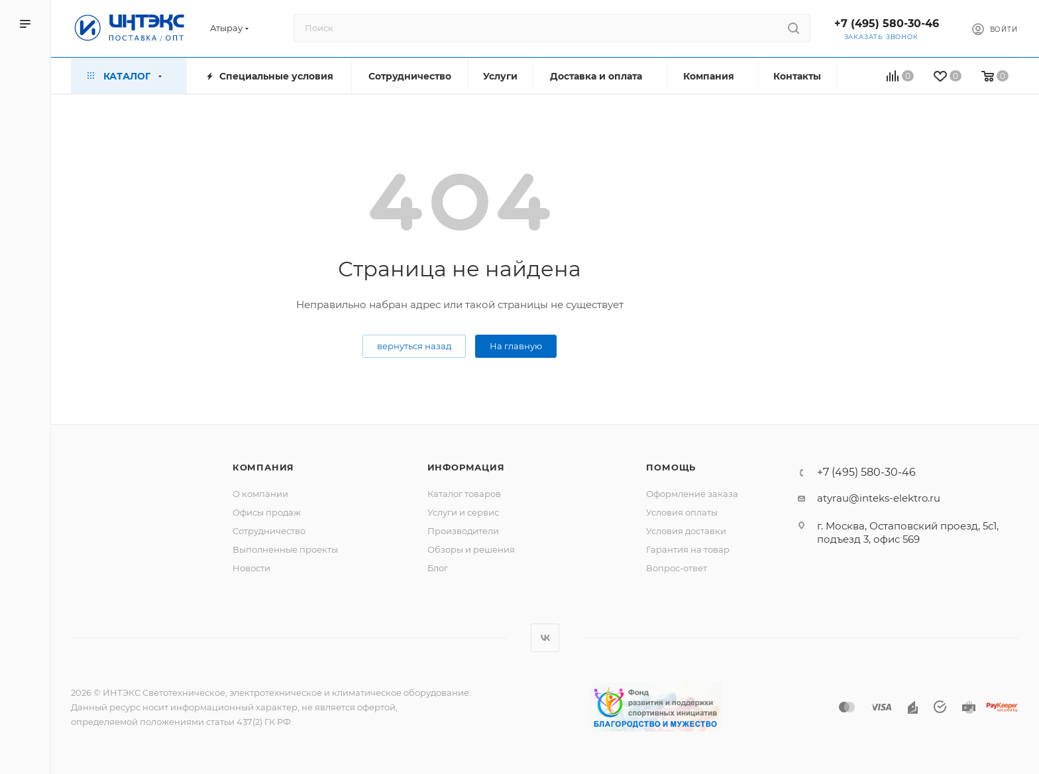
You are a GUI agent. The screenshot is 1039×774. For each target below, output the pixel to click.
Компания (263, 467)
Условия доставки (686, 530)
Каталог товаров (464, 493)
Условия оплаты (682, 512)
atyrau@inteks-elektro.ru (878, 498)
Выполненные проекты (285, 549)
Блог (437, 568)
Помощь (671, 467)
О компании (260, 493)
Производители (463, 530)
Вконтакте (545, 638)
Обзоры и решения (471, 549)
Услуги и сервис (463, 512)
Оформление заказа (692, 493)
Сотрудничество (269, 530)
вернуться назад (414, 346)
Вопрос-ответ (676, 568)
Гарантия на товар (688, 549)
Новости (251, 568)
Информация (466, 467)
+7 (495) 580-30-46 (886, 23)
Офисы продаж (267, 512)
